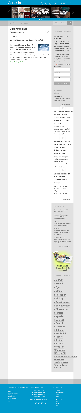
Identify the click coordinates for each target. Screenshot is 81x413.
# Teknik (64, 362)
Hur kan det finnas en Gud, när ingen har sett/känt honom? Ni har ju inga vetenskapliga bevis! (23, 47)
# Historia (58, 343)
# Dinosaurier (61, 309)
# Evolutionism (62, 305)
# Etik (64, 353)
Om (57, 401)
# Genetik (58, 323)
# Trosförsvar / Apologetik (65, 356)
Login (9, 401)
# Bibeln (58, 279)
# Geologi (59, 320)
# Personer (60, 294)
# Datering (59, 330)
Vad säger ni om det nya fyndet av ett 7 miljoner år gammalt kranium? (61, 216)
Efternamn (57, 77)
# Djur (57, 287)
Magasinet (59, 399)
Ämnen (15, 23)
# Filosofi (58, 337)
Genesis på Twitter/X (39, 396)
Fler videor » (67, 199)
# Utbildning (59, 359)
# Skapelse (59, 347)
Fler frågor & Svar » (65, 247)
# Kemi (57, 353)
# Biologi (59, 298)
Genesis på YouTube (39, 392)
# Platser (58, 313)
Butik (57, 403)
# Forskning (59, 350)
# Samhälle (59, 326)
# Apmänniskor (62, 302)
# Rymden (59, 316)
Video (57, 394)
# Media (58, 291)
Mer (57, 405)
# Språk (57, 362)
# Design (58, 340)
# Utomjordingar (60, 365)
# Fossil (58, 283)
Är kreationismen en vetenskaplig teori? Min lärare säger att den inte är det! (62, 223)
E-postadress (58, 66)
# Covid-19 (58, 368)
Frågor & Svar (60, 392)
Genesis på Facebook (39, 390)
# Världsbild (60, 333)
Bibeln (15, 36)
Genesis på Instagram (39, 394)
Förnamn (57, 72)
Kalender (58, 398)
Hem (10, 23)
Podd (57, 396)
